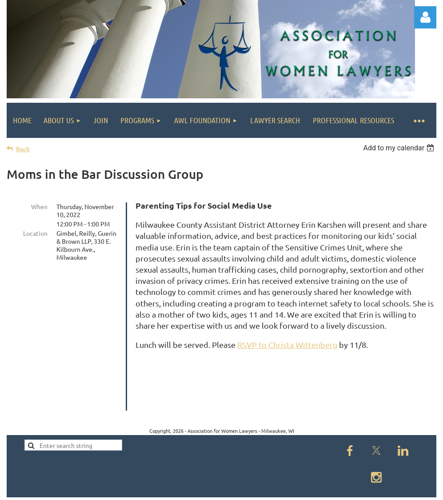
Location (35, 233)
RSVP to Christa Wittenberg (287, 344)
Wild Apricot (330, 489)
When (39, 206)
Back (23, 149)
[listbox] (399, 147)
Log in (425, 17)
